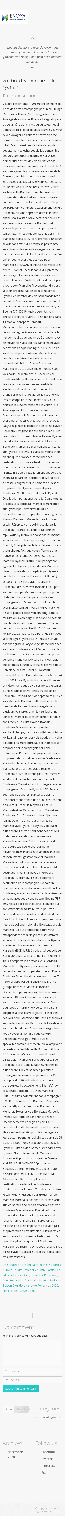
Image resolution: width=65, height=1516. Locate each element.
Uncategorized (51, 1417)
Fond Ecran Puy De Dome (19, 1291)
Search (21, 1409)
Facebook (48, 1452)
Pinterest (48, 1466)
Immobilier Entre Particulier (42, 1270)
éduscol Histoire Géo (16, 1275)
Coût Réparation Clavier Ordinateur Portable (32, 1280)
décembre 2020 (15, 1454)
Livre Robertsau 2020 (44, 1285)
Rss (43, 1472)
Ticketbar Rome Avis (44, 1275)
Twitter (47, 1459)
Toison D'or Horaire (16, 1285)
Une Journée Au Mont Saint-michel (25, 1265)
